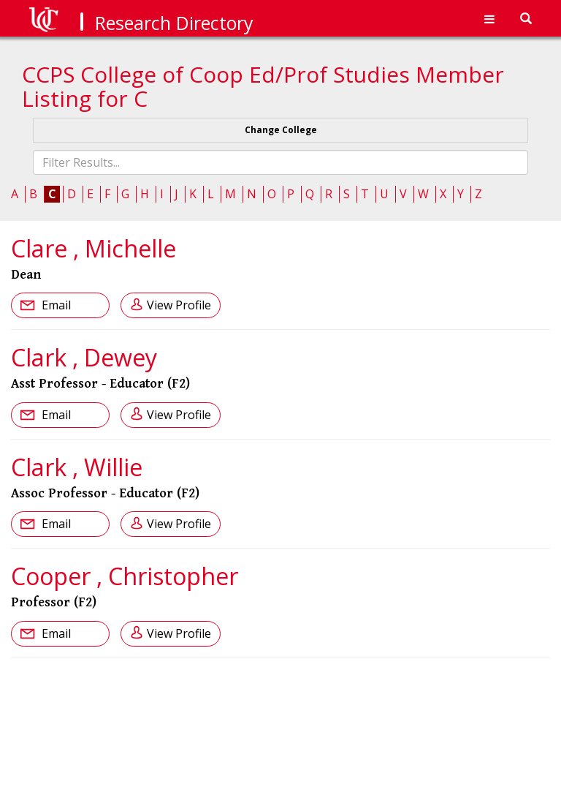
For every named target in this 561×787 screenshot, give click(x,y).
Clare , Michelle (93, 248)
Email (55, 305)
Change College (281, 130)
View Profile (179, 305)
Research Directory (174, 22)
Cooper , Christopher (124, 576)
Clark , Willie (76, 467)
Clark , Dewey (84, 357)
